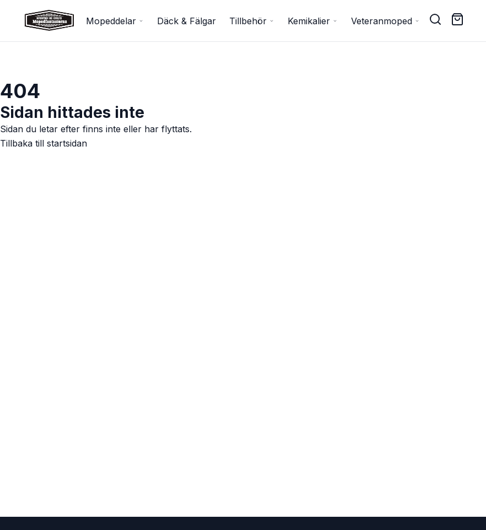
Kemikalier (313, 20)
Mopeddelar (115, 20)
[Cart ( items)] (457, 19)
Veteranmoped (385, 20)
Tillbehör (251, 20)
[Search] (435, 19)
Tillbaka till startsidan (43, 143)
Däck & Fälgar (186, 20)
